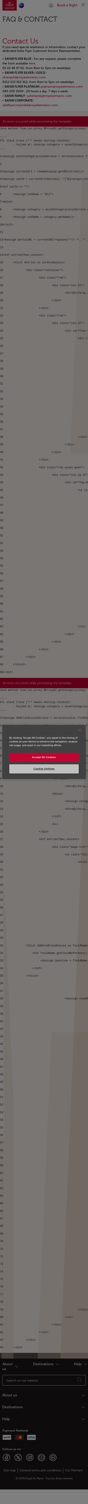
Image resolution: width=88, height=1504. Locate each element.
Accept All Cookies (44, 757)
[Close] (79, 730)
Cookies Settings (44, 768)
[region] (44, 752)
